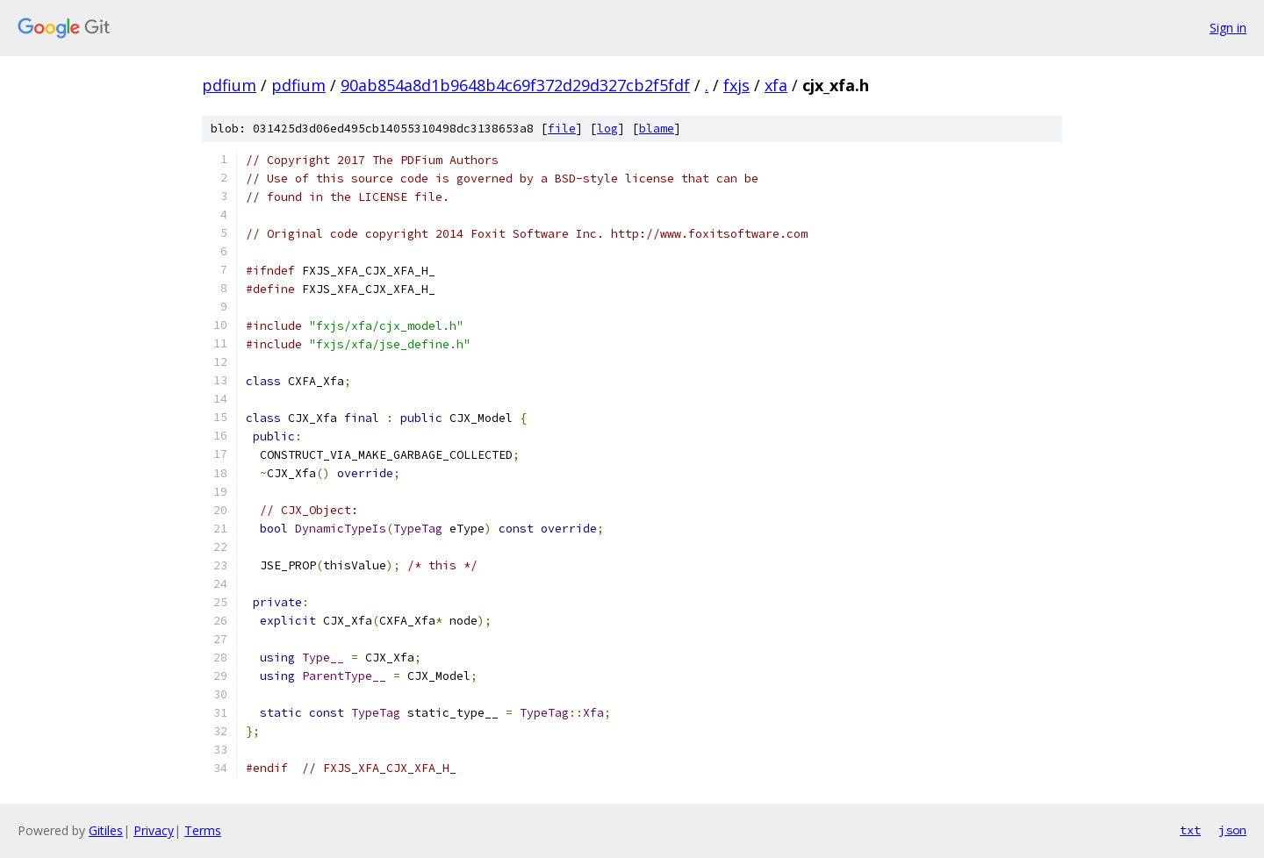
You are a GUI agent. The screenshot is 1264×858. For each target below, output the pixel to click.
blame (656, 128)
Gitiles (106, 830)
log (607, 128)
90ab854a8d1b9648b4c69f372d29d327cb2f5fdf (515, 85)
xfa (776, 85)
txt (1190, 830)
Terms (202, 830)
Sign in (1228, 27)
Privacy (153, 830)
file (562, 128)
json (1232, 830)
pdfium (229, 85)
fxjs (736, 85)
